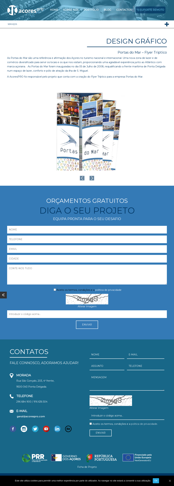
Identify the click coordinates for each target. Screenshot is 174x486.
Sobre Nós (71, 9)
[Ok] (169, 480)
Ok (155, 480)
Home (54, 9)
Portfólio (91, 9)
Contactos (124, 9)
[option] (87, 128)
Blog (107, 9)
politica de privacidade (108, 289)
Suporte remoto (150, 9)
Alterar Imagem (87, 306)
